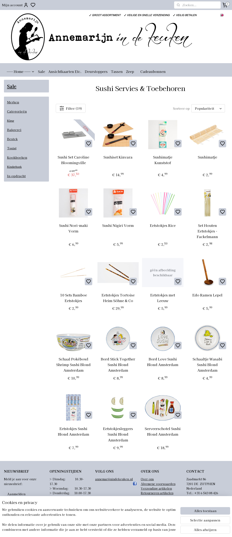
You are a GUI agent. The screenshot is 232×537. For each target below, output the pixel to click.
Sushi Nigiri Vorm (118, 225)
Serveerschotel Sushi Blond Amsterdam (163, 431)
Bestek (12, 139)
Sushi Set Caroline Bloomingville (73, 159)
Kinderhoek (14, 166)
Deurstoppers (96, 71)
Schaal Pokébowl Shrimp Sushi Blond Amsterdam (73, 364)
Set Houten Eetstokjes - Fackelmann (207, 231)
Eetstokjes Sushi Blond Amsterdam (73, 431)
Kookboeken (17, 157)
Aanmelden (16, 494)
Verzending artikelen (156, 488)
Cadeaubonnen (153, 71)
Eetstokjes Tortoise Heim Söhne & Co (118, 297)
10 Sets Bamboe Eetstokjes (73, 297)
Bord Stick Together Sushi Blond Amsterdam (118, 364)
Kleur (10, 120)
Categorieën (17, 111)
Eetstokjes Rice (163, 225)
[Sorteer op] (208, 108)
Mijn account (15, 4)
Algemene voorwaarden (158, 484)
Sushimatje (207, 157)
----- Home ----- (21, 71)
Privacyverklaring (154, 498)
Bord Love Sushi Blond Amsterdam (163, 361)
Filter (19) (71, 108)
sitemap (135, 529)
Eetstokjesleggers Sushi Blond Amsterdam (118, 434)
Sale (41, 71)
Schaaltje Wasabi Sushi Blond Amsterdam (207, 364)
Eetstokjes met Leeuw (163, 297)
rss (142, 529)
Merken (13, 102)
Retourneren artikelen (157, 493)
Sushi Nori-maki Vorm (73, 228)
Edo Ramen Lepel (207, 294)
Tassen (117, 71)
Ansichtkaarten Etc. (64, 71)
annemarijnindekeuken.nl (114, 479)
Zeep (130, 71)
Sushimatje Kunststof (162, 159)
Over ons (147, 479)
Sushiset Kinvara (118, 157)
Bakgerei (14, 130)
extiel (13, 148)
